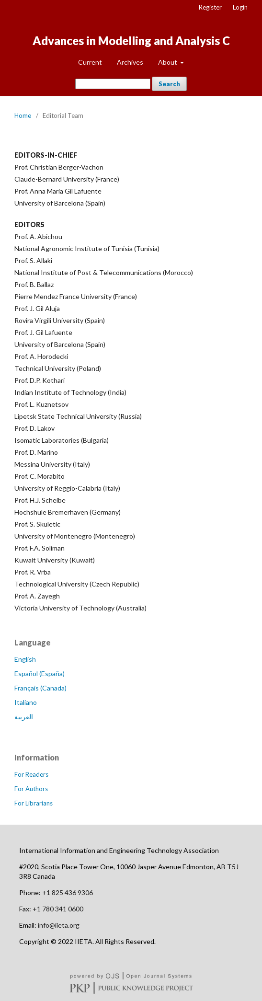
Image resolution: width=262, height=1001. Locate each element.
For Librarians (33, 803)
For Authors (31, 789)
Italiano (25, 702)
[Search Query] (112, 84)
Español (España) (39, 673)
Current (90, 62)
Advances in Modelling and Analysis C (131, 40)
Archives (130, 62)
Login (240, 7)
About (168, 62)
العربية (23, 717)
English (25, 659)
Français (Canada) (40, 688)
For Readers (31, 774)
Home (22, 115)
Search (169, 84)
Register (210, 7)
